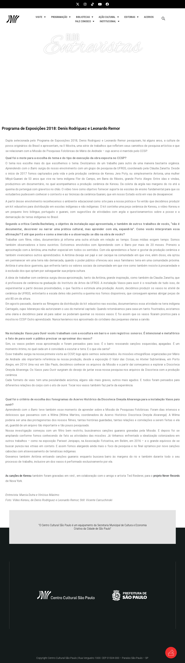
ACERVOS (149, 17)
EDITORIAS (131, 17)
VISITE (41, 17)
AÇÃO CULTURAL (109, 17)
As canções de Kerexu (18, 475)
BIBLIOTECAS (84, 17)
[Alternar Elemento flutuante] (170, 652)
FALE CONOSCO (84, 21)
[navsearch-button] (163, 19)
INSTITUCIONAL (109, 21)
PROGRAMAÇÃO (61, 17)
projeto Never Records (166, 475)
